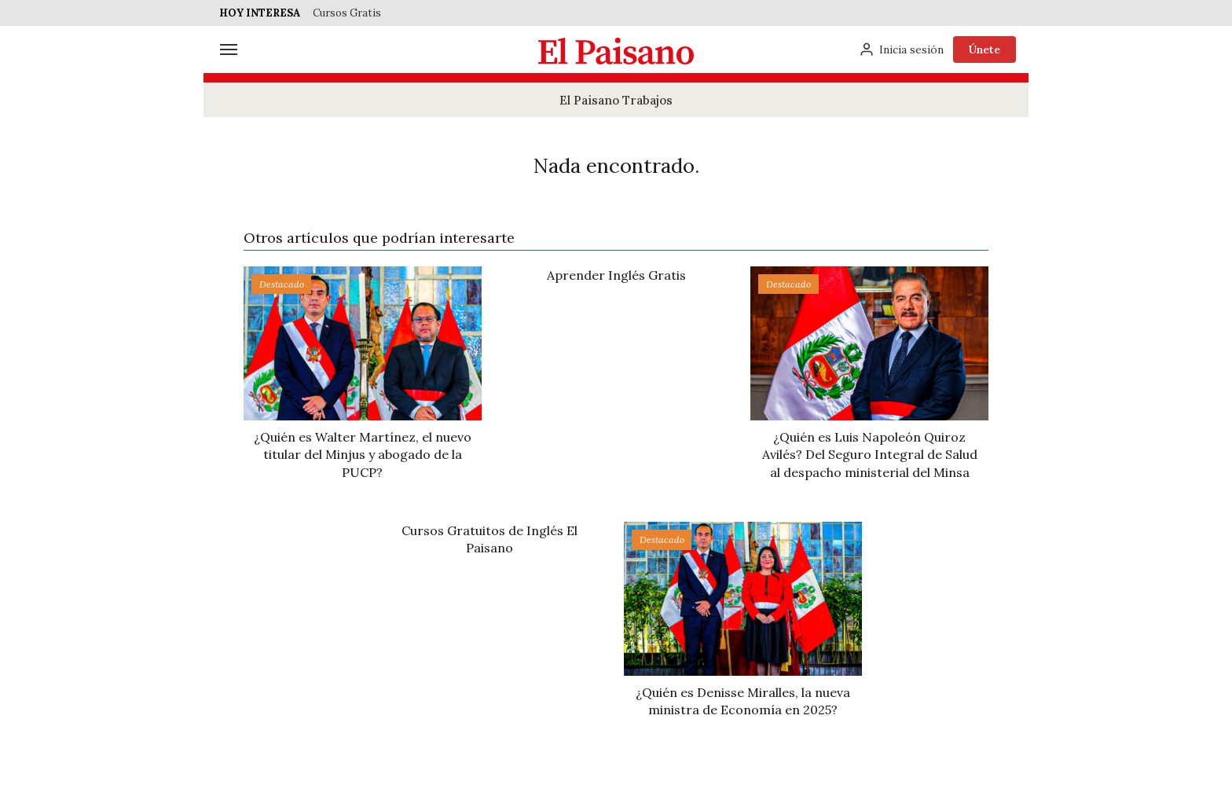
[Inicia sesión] (901, 49)
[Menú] (228, 49)
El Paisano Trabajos (616, 100)
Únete (984, 49)
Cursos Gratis (347, 13)
